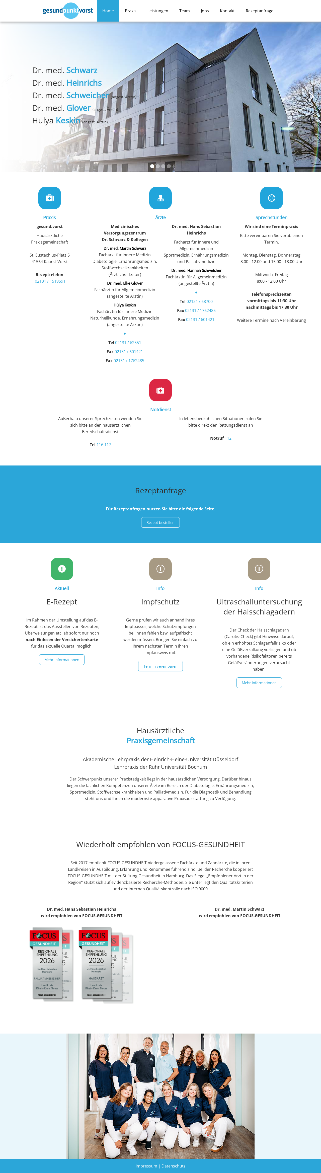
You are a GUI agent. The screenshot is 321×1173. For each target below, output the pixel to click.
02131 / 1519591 (50, 281)
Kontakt (227, 11)
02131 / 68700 (200, 301)
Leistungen (157, 11)
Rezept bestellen (160, 522)
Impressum (146, 1166)
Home (108, 11)
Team (184, 11)
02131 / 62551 (128, 342)
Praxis (130, 11)
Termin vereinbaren (160, 666)
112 (228, 438)
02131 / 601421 (129, 351)
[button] (10, 96)
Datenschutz (174, 1166)
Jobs (205, 11)
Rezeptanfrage (259, 11)
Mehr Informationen (61, 659)
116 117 (104, 444)
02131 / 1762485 (129, 360)
